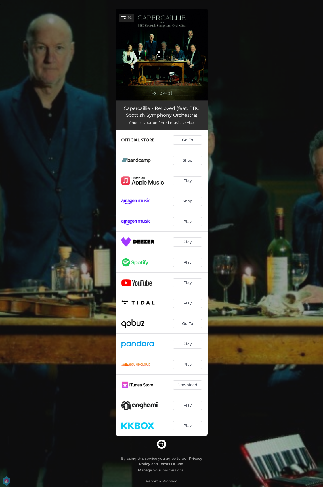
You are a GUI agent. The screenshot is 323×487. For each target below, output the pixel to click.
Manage (145, 470)
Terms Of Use (171, 464)
